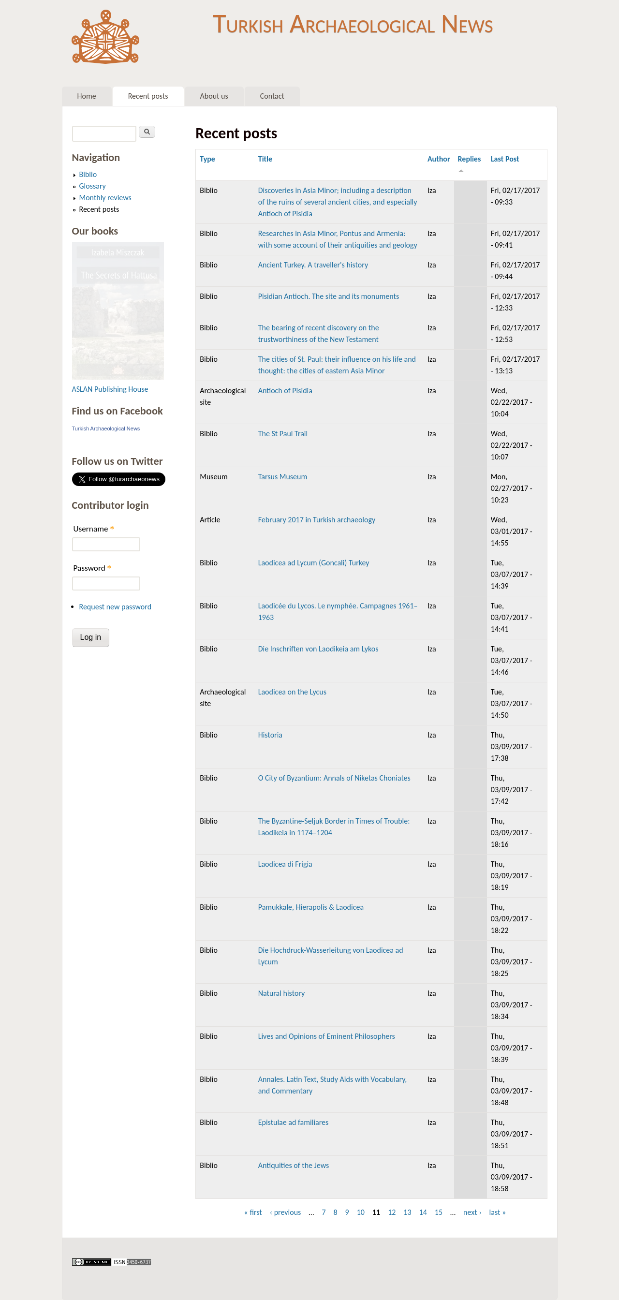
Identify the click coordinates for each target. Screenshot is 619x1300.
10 (361, 1212)
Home (86, 96)
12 (392, 1212)
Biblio (88, 174)
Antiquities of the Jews (293, 1165)
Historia (270, 734)
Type (207, 158)
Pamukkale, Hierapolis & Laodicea (311, 907)
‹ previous (285, 1212)
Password (93, 568)
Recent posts (148, 96)
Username (94, 529)
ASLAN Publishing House (110, 389)
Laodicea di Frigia (285, 864)
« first (253, 1212)
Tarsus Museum (283, 476)
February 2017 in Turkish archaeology (317, 519)
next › (472, 1212)
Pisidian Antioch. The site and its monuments (328, 296)
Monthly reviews (105, 197)
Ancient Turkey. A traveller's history (313, 264)
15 (438, 1212)
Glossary (92, 186)
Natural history (281, 993)
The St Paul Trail (283, 433)
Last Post (505, 158)
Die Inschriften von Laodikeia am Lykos (318, 648)
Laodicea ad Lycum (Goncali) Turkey (313, 562)
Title (265, 158)
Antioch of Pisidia (285, 390)
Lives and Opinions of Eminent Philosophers (326, 1036)
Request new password (115, 606)
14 (423, 1212)
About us (214, 96)
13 (407, 1212)
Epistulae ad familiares (293, 1122)
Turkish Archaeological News (353, 23)
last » (497, 1212)
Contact (272, 96)
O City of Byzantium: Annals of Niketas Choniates (334, 778)
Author (438, 158)
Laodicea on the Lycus (292, 691)
